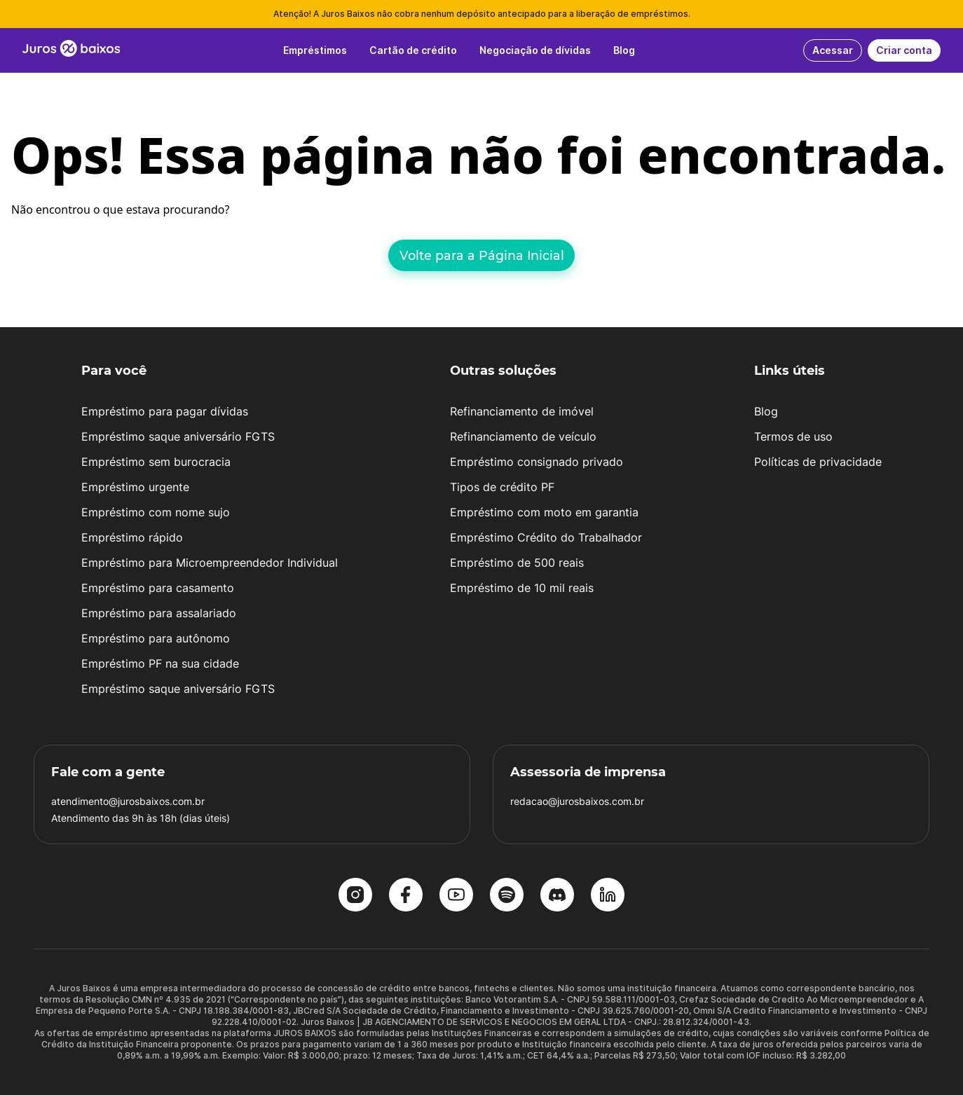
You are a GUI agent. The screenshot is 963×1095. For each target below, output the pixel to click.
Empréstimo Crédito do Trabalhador (546, 537)
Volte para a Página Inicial (481, 255)
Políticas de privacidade (818, 462)
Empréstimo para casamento (157, 588)
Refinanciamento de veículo (523, 436)
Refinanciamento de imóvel (522, 411)
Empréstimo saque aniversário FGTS (178, 436)
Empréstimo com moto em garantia (544, 512)
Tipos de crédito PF (502, 487)
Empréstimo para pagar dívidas (164, 411)
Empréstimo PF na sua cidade (160, 663)
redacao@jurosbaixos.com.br (577, 801)
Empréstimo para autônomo (155, 638)
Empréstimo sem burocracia (156, 462)
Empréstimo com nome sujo (155, 512)
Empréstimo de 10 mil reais (522, 588)
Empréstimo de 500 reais (517, 563)
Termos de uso (793, 436)
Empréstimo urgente (135, 487)
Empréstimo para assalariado (158, 613)
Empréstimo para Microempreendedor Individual (209, 563)
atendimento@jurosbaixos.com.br (128, 801)
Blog (766, 411)
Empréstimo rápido (132, 537)
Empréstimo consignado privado (536, 462)
